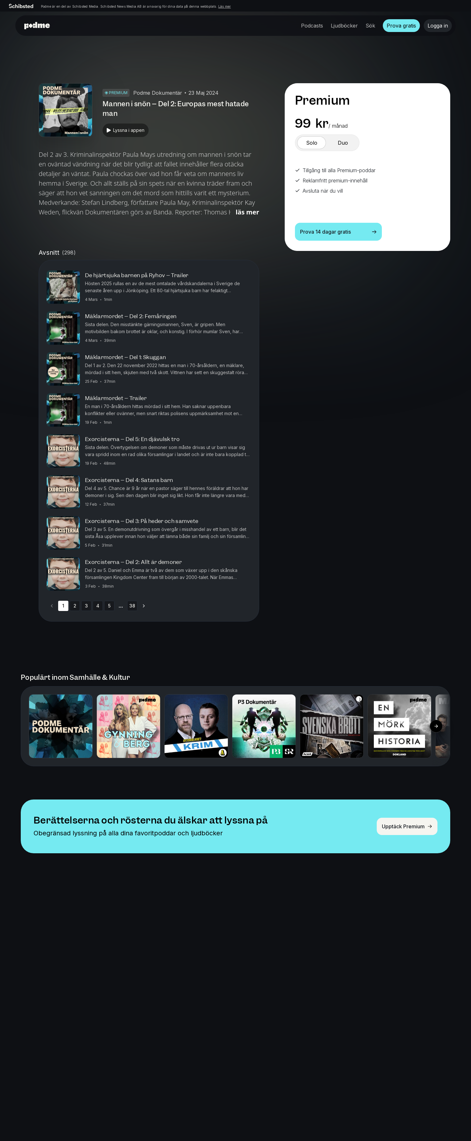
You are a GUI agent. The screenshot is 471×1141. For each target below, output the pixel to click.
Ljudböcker (344, 25)
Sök (370, 25)
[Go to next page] (144, 606)
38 (132, 605)
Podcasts (312, 25)
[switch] (311, 142)
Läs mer (224, 6)
